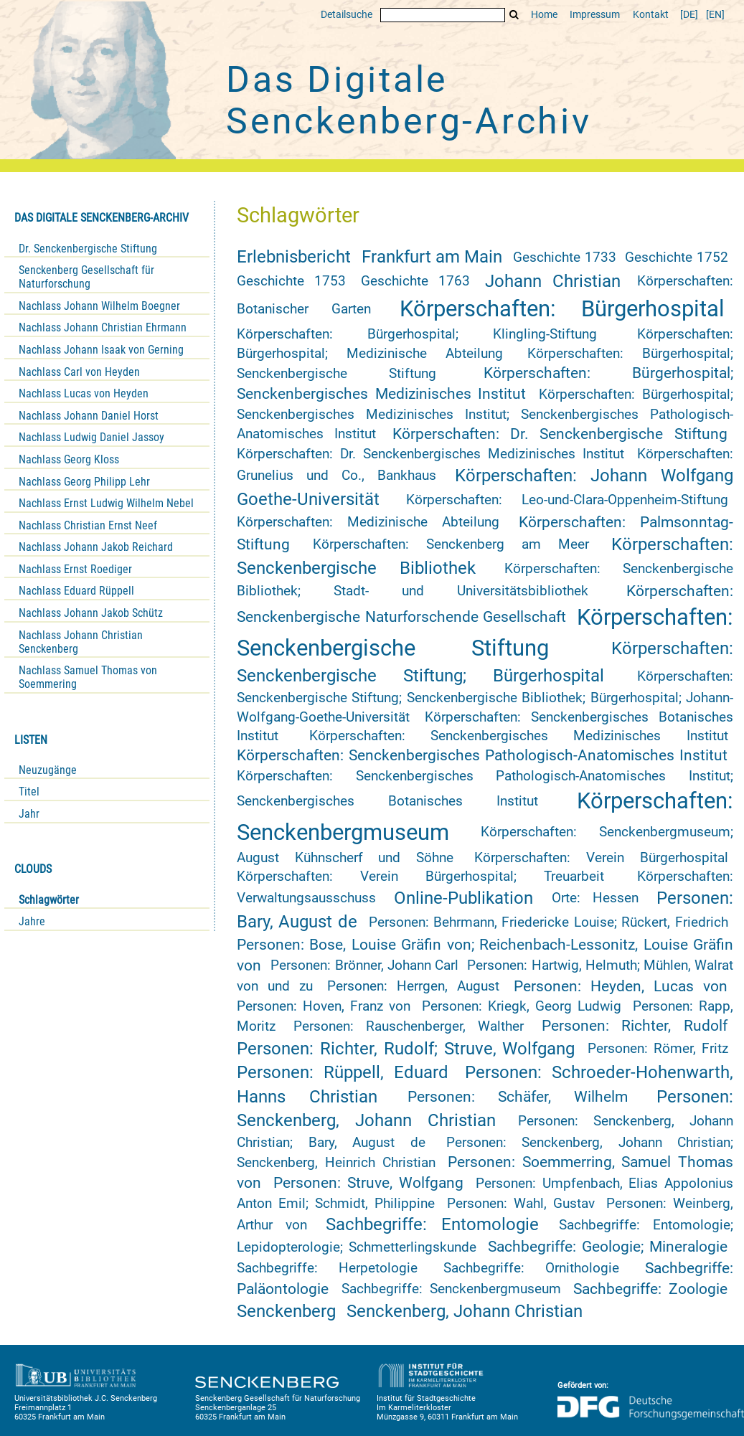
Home (544, 15)
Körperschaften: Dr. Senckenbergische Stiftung (559, 434)
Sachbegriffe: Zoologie (650, 1289)
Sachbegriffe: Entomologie (432, 1224)
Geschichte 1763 (415, 281)
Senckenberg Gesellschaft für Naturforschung (86, 276)
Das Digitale (409, 100)
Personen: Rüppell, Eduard (342, 1072)
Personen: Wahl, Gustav (521, 1203)
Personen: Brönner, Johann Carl (364, 965)
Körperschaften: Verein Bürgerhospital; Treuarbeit (420, 876)
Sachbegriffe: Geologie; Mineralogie (607, 1246)
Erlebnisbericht (294, 257)
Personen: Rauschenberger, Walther (408, 1026)
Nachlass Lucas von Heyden (84, 393)
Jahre (32, 921)
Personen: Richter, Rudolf (634, 1025)
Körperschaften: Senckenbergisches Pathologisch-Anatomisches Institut (482, 755)
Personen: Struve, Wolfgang (368, 1182)
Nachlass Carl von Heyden (79, 372)
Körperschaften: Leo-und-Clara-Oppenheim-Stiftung (567, 500)
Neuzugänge (48, 770)
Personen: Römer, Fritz (658, 1049)
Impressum (595, 15)
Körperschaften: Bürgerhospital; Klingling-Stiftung (417, 334)
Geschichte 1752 (676, 257)
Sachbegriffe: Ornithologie (531, 1268)
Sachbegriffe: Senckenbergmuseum (451, 1289)
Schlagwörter (49, 900)
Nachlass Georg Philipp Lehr (84, 481)
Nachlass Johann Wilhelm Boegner (99, 306)
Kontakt (651, 15)
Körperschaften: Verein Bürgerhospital (600, 858)
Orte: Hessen (595, 898)
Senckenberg (286, 1311)
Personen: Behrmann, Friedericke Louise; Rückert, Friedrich (548, 922)
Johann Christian (553, 281)
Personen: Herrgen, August (413, 986)
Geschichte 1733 (564, 257)
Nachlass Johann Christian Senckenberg (81, 642)
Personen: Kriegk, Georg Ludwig (521, 1006)
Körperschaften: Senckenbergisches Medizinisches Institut (518, 736)
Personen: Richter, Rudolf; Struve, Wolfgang (406, 1049)
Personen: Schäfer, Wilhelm (518, 1096)
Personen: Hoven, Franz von (323, 1006)
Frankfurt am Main (432, 257)
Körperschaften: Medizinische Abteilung (368, 522)
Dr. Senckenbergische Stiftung (88, 248)
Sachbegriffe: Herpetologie (327, 1268)
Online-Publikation (463, 898)
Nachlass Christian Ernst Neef (88, 525)
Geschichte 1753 (291, 281)
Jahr (29, 814)
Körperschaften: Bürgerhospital (562, 309)
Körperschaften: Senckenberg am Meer (451, 544)
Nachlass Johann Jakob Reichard (96, 547)
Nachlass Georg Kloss (69, 459)
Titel (29, 791)
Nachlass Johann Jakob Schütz (91, 613)
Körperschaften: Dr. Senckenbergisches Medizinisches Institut (430, 454)
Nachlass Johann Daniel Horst (89, 415)
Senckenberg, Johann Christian (465, 1311)
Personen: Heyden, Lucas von (620, 986)
